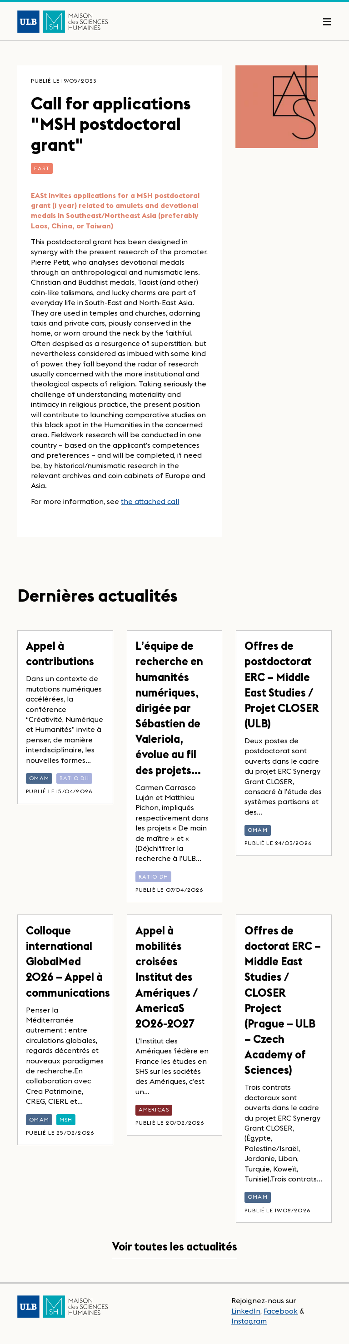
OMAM (39, 778)
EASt (42, 168)
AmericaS (154, 1109)
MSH (66, 1119)
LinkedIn (245, 1310)
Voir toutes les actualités (174, 1247)
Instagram (249, 1320)
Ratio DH (75, 778)
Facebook (281, 1310)
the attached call (150, 501)
